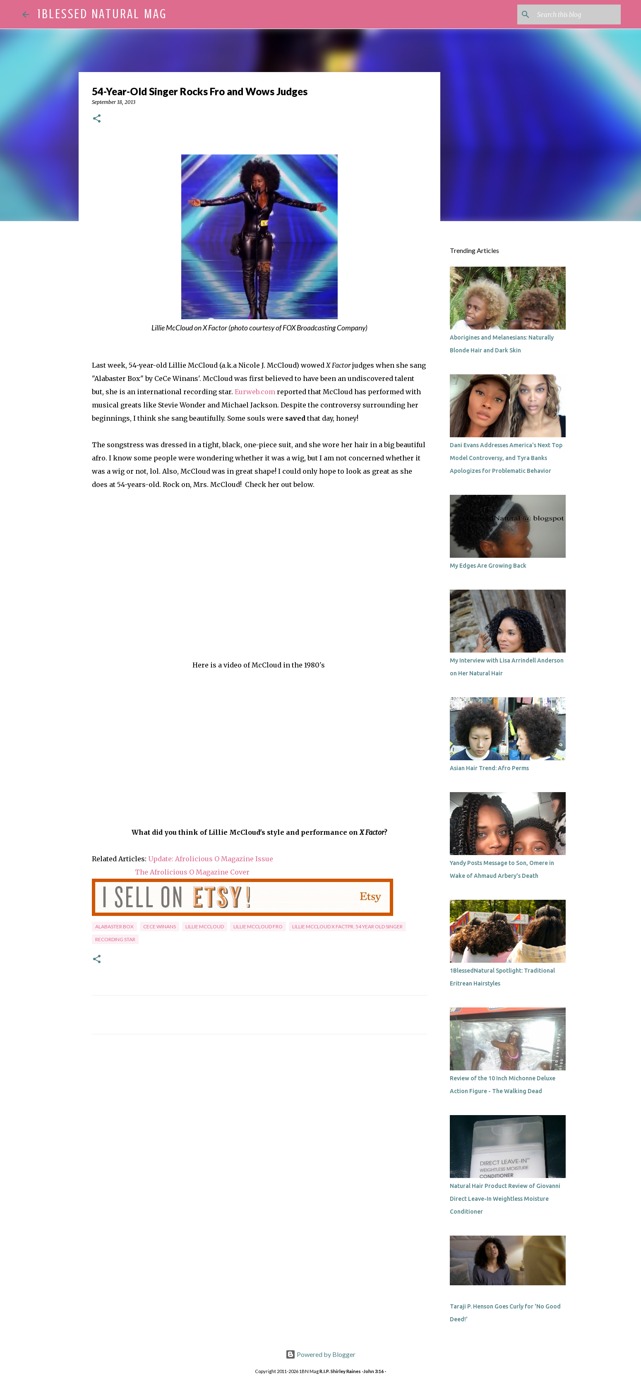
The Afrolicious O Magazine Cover (192, 872)
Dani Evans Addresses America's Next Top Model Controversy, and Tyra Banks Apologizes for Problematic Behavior (506, 458)
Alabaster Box (114, 926)
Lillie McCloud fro (258, 926)
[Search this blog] (577, 14)
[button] (97, 119)
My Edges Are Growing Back (488, 565)
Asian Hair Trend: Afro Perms (489, 768)
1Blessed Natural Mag (102, 14)
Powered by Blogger (320, 1354)
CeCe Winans (159, 926)
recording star (115, 939)
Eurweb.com (255, 392)
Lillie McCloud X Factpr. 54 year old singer (347, 926)
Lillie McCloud (204, 926)
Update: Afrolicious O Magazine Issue (210, 859)
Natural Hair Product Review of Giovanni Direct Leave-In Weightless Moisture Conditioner (505, 1199)
